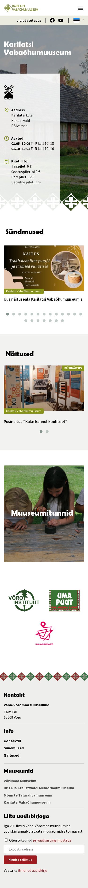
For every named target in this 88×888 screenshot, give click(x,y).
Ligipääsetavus (29, 20)
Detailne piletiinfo (26, 182)
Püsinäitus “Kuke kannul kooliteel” (35, 421)
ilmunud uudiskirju (32, 870)
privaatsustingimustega (52, 840)
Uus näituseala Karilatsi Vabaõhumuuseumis (43, 299)
